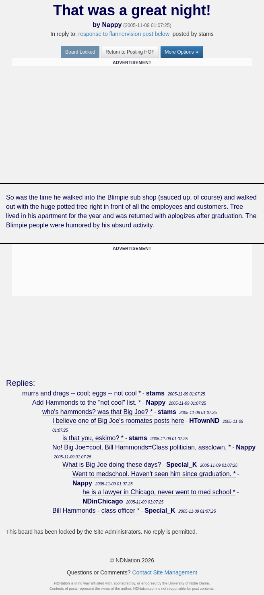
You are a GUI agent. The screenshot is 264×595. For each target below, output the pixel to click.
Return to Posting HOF (129, 52)
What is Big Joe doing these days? (111, 464)
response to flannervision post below (123, 34)
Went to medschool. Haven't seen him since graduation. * (154, 473)
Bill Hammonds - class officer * (96, 510)
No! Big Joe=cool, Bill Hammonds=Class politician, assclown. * (141, 447)
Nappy (112, 24)
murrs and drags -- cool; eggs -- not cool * (81, 393)
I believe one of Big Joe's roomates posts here (118, 420)
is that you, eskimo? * (93, 438)
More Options (182, 52)
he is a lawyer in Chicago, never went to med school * (158, 492)
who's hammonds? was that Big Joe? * (97, 411)
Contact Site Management (164, 572)
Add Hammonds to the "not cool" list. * (86, 402)
